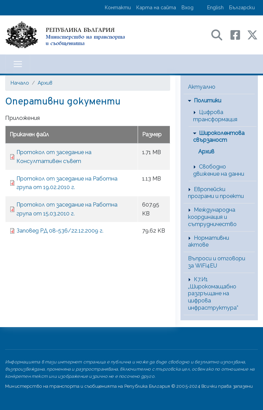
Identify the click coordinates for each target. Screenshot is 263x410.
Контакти (118, 7)
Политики (207, 100)
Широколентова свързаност (219, 137)
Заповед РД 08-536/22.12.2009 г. (59, 230)
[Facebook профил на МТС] (238, 34)
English (215, 7)
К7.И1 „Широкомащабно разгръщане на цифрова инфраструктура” (213, 293)
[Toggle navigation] (17, 64)
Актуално (201, 87)
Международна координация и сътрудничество (212, 217)
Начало (20, 83)
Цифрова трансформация (215, 116)
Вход (187, 7)
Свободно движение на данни (218, 170)
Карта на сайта (156, 7)
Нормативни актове (208, 241)
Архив (45, 83)
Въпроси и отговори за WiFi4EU (216, 262)
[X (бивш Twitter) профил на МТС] (252, 34)
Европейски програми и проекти (216, 193)
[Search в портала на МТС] (220, 34)
